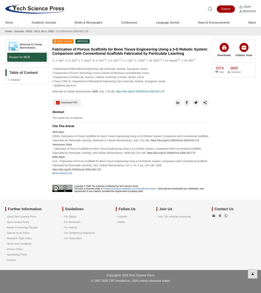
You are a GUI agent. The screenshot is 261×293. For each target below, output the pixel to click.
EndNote (63, 173)
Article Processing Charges (22, 227)
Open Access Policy (18, 222)
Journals (19, 31)
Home (9, 22)
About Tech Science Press (21, 216)
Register (247, 11)
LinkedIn (122, 216)
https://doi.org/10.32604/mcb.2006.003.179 (140, 91)
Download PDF (67, 102)
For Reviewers (72, 222)
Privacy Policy (15, 249)
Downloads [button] (224, 50)
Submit (225, 9)
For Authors (70, 227)
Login (245, 6)
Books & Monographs (88, 22)
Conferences (129, 22)
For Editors (70, 216)
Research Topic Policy (19, 238)
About (252, 22)
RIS (70, 173)
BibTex (55, 173)
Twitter (121, 222)
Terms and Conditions (19, 243)
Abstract (15, 79)
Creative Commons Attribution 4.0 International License (129, 188)
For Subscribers (73, 238)
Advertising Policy (17, 254)
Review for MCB (19, 57)
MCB (29, 31)
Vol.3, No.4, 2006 (44, 31)
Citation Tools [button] (244, 50)
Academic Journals (44, 22)
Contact (11, 260)
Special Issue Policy (18, 232)
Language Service (167, 22)
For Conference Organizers (79, 232)
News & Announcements (213, 22)
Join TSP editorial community (174, 216)
